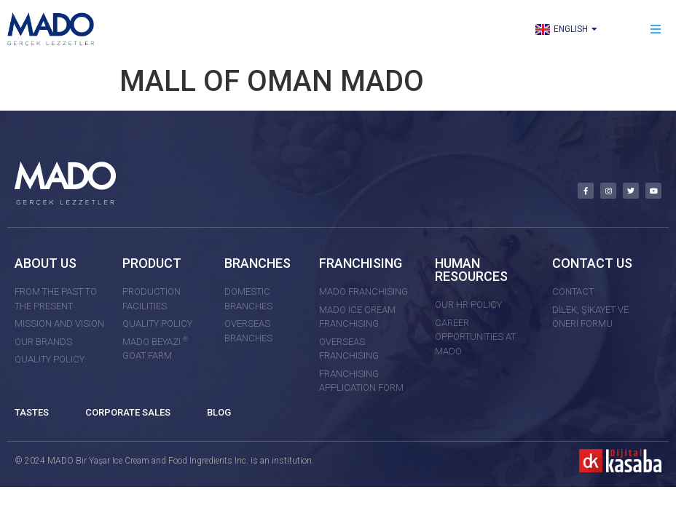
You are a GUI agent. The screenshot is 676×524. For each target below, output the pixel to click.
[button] (656, 29)
